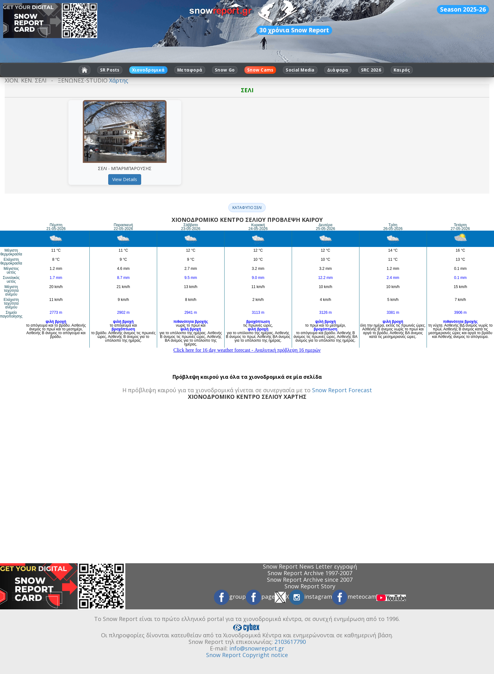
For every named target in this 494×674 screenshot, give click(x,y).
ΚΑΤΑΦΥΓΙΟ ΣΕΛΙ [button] (247, 207)
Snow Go (225, 70)
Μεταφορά (189, 70)
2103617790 (290, 641)
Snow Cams (260, 70)
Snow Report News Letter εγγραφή (310, 566)
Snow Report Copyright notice (247, 655)
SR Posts (110, 70)
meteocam (354, 596)
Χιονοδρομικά (148, 70)
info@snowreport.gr (256, 648)
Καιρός (402, 70)
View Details (124, 179)
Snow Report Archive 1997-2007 (310, 573)
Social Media (300, 70)
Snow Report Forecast (342, 390)
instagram (310, 596)
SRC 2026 (371, 70)
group (230, 596)
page (260, 596)
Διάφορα (337, 70)
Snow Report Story (309, 586)
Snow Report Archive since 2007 (310, 579)
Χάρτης (118, 80)
